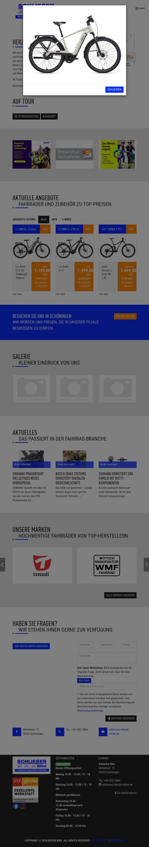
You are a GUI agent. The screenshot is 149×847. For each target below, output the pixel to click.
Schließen (114, 89)
